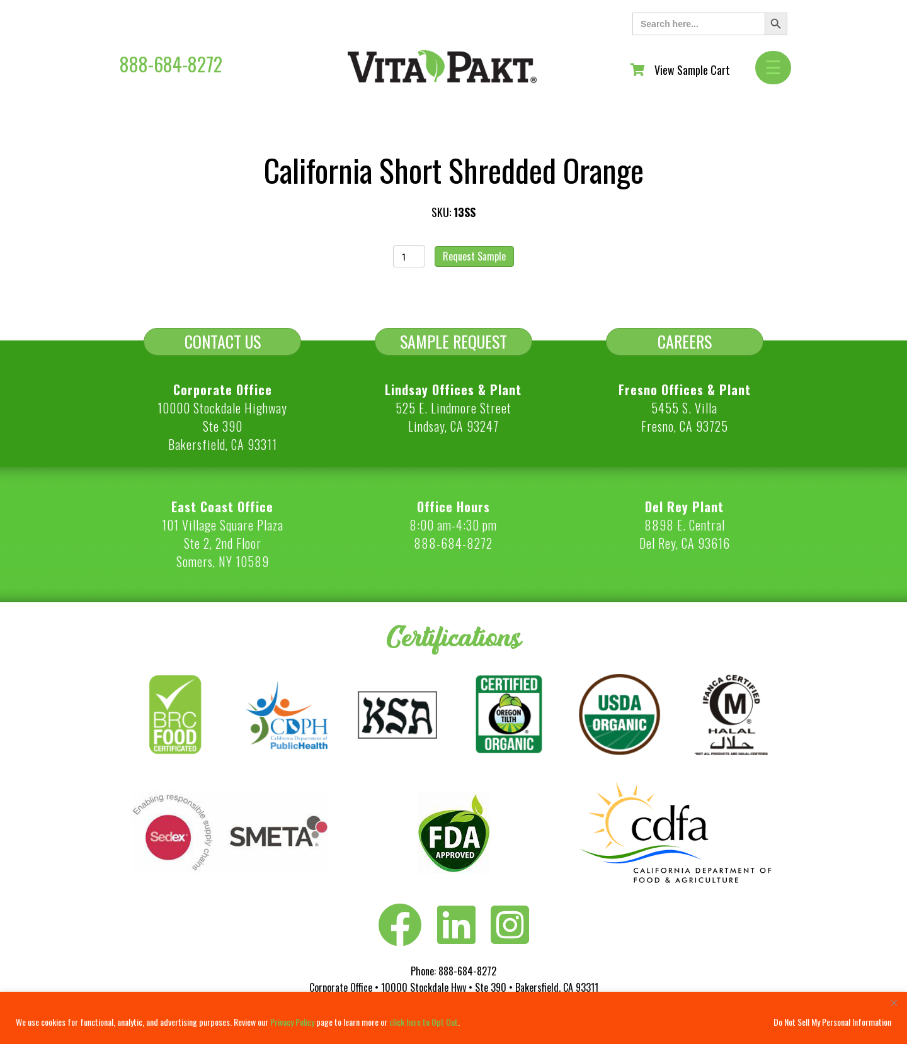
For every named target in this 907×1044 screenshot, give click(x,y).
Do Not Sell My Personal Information (832, 1021)
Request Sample (474, 256)
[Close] (893, 1002)
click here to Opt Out (423, 1021)
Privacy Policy (292, 1021)
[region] (453, 1018)
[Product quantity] (409, 256)
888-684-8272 (171, 64)
